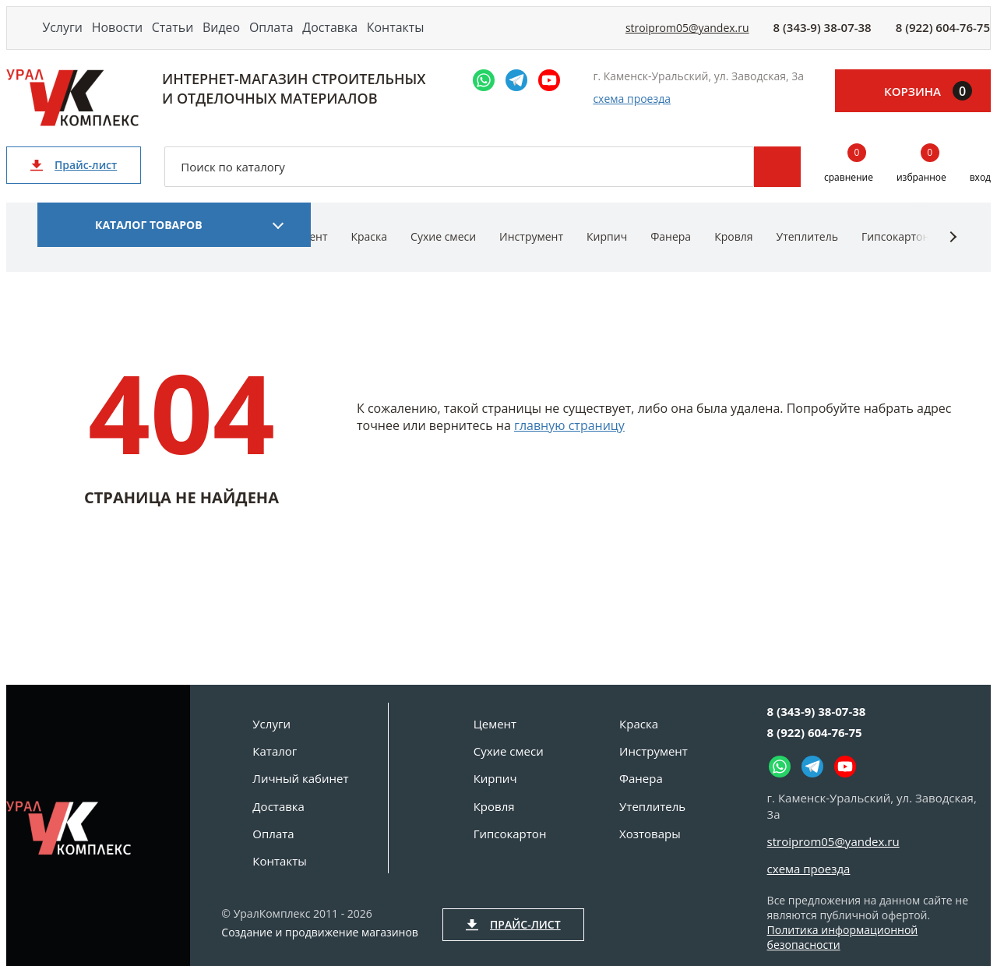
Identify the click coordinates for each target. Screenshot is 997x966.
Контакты (507, 37)
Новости (143, 37)
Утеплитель (806, 255)
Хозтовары (650, 833)
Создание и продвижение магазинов (319, 932)
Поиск (777, 185)
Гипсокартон (895, 255)
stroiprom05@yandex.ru (687, 37)
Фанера (670, 255)
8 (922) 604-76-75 (943, 37)
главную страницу (569, 444)
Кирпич (607, 255)
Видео (282, 37)
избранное (921, 184)
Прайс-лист (73, 183)
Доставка (426, 37)
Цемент (495, 724)
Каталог (274, 751)
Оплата (350, 37)
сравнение (848, 184)
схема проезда (632, 118)
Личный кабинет (300, 778)
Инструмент (531, 255)
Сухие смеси (443, 255)
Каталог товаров (149, 243)
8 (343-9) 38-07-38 (822, 37)
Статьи (216, 37)
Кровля (733, 255)
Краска (369, 255)
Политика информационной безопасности (842, 937)
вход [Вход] (980, 196)
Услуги (71, 37)
